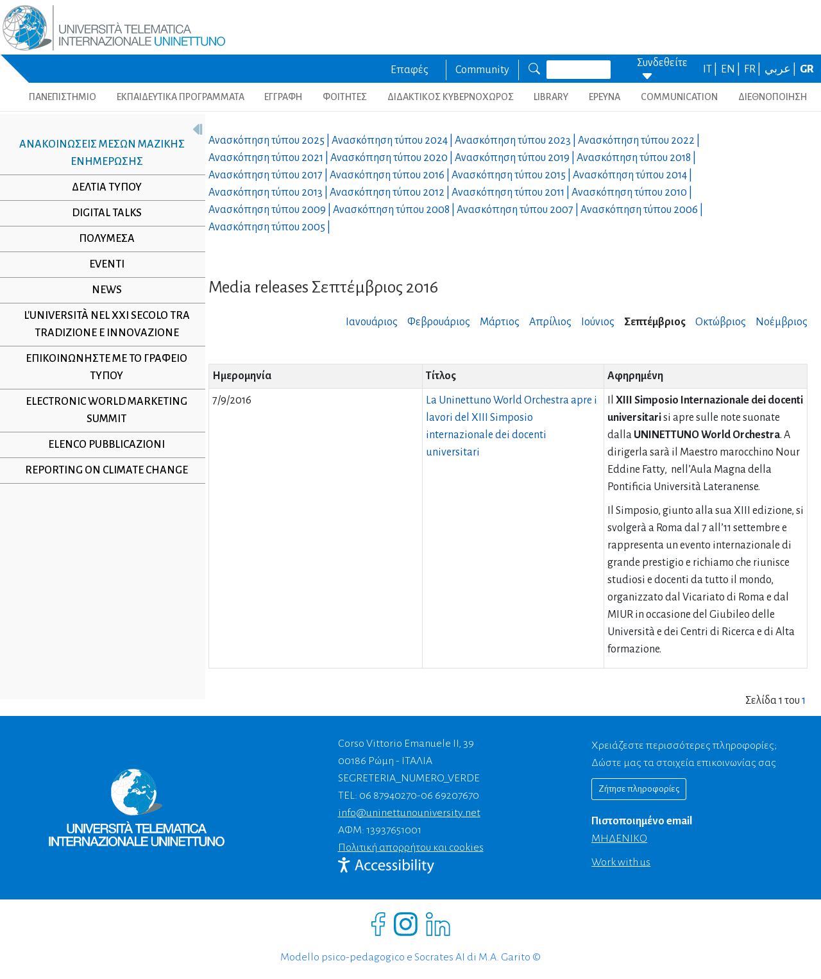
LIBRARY (551, 97)
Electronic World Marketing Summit (102, 410)
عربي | (781, 69)
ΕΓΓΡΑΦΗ (283, 97)
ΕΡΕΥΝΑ (604, 97)
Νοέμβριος (782, 322)
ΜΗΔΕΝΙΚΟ (619, 838)
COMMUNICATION (679, 97)
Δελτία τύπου (102, 187)
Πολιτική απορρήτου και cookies (411, 847)
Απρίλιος (550, 322)
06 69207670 (450, 795)
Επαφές (409, 70)
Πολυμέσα (102, 238)
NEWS (102, 290)
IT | (711, 69)
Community (482, 70)
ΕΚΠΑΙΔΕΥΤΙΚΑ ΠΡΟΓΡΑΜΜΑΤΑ (180, 97)
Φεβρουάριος (438, 322)
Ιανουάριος (372, 322)
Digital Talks (102, 213)
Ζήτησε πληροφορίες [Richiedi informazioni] (638, 789)
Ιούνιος (597, 322)
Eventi (101, 264)
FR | (753, 69)
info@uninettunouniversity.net (409, 813)
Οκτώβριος (720, 322)
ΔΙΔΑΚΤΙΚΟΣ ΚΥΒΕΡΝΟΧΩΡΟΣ (450, 97)
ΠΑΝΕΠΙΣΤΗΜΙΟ (62, 97)
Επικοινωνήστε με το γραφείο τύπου (102, 367)
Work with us (620, 862)
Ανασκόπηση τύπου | (270, 140)
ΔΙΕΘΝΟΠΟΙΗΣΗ (772, 97)
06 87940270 (388, 795)
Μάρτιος (500, 322)
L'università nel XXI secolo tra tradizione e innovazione (102, 324)
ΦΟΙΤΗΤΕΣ (345, 97)
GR (807, 69)
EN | (731, 69)
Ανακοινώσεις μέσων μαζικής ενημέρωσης (97, 153)
